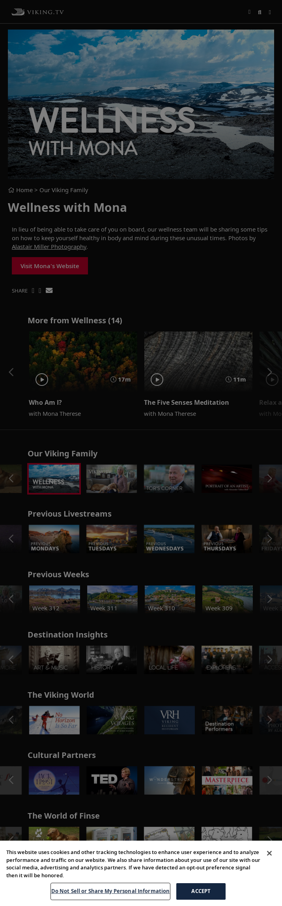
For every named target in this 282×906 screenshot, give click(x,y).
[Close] (269, 853)
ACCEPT (201, 891)
